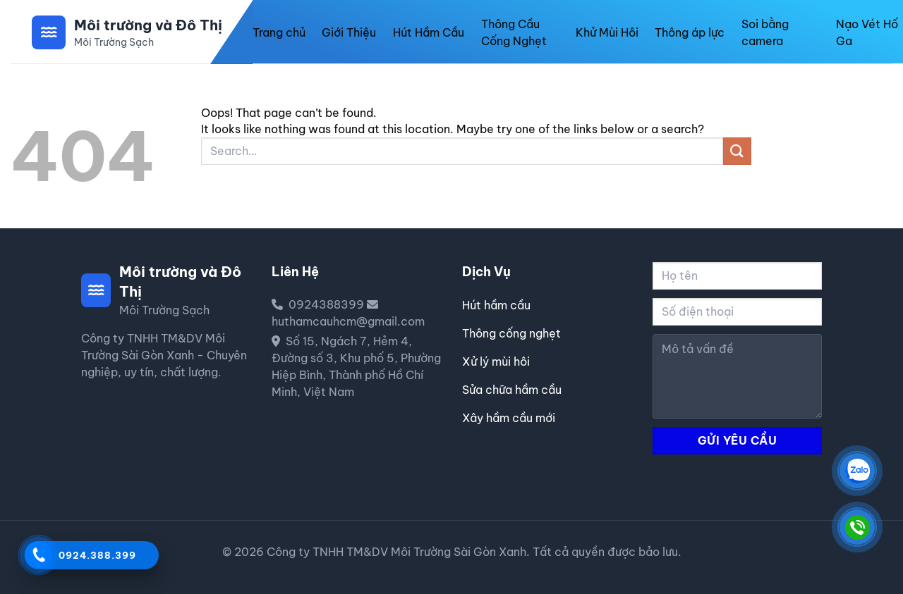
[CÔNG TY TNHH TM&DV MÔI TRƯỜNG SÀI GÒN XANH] (857, 470)
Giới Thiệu (349, 32)
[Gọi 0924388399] (37, 554)
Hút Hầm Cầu (428, 32)
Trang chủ (279, 32)
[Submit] (737, 151)
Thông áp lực (690, 32)
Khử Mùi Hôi (607, 32)
